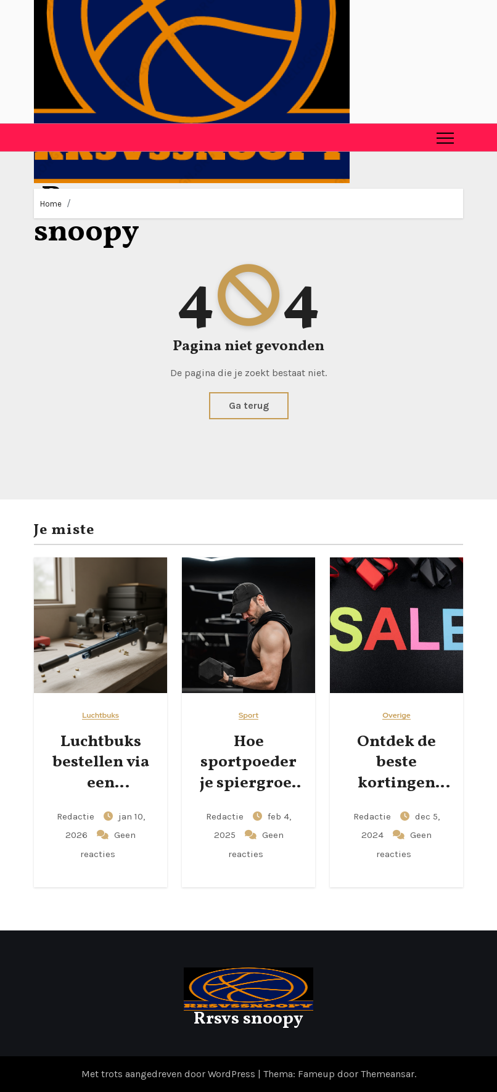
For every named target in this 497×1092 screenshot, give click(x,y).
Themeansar (387, 1074)
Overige (396, 716)
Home (51, 203)
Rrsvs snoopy (248, 1019)
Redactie (77, 816)
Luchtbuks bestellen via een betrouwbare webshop (100, 783)
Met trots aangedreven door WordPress (169, 1074)
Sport (248, 716)
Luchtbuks (100, 716)
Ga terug (249, 405)
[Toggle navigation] (445, 137)
